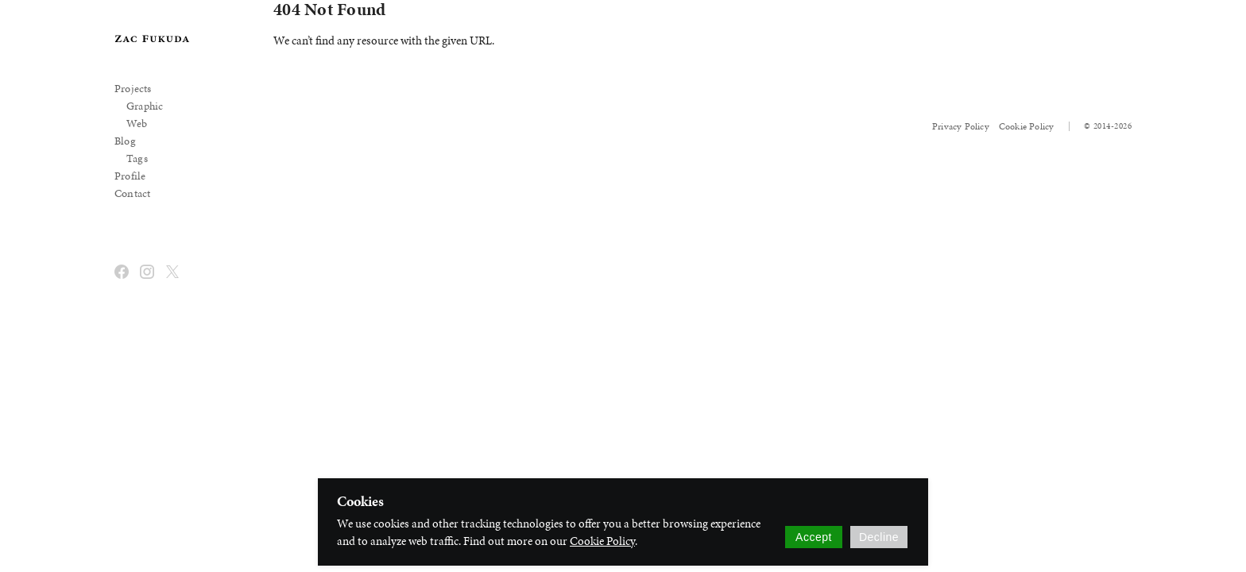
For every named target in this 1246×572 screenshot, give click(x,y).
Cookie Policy (1026, 126)
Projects (133, 88)
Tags (137, 158)
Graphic (144, 106)
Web (137, 123)
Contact (132, 193)
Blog (125, 141)
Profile (129, 176)
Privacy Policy (960, 126)
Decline (879, 537)
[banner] (152, 39)
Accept (813, 537)
